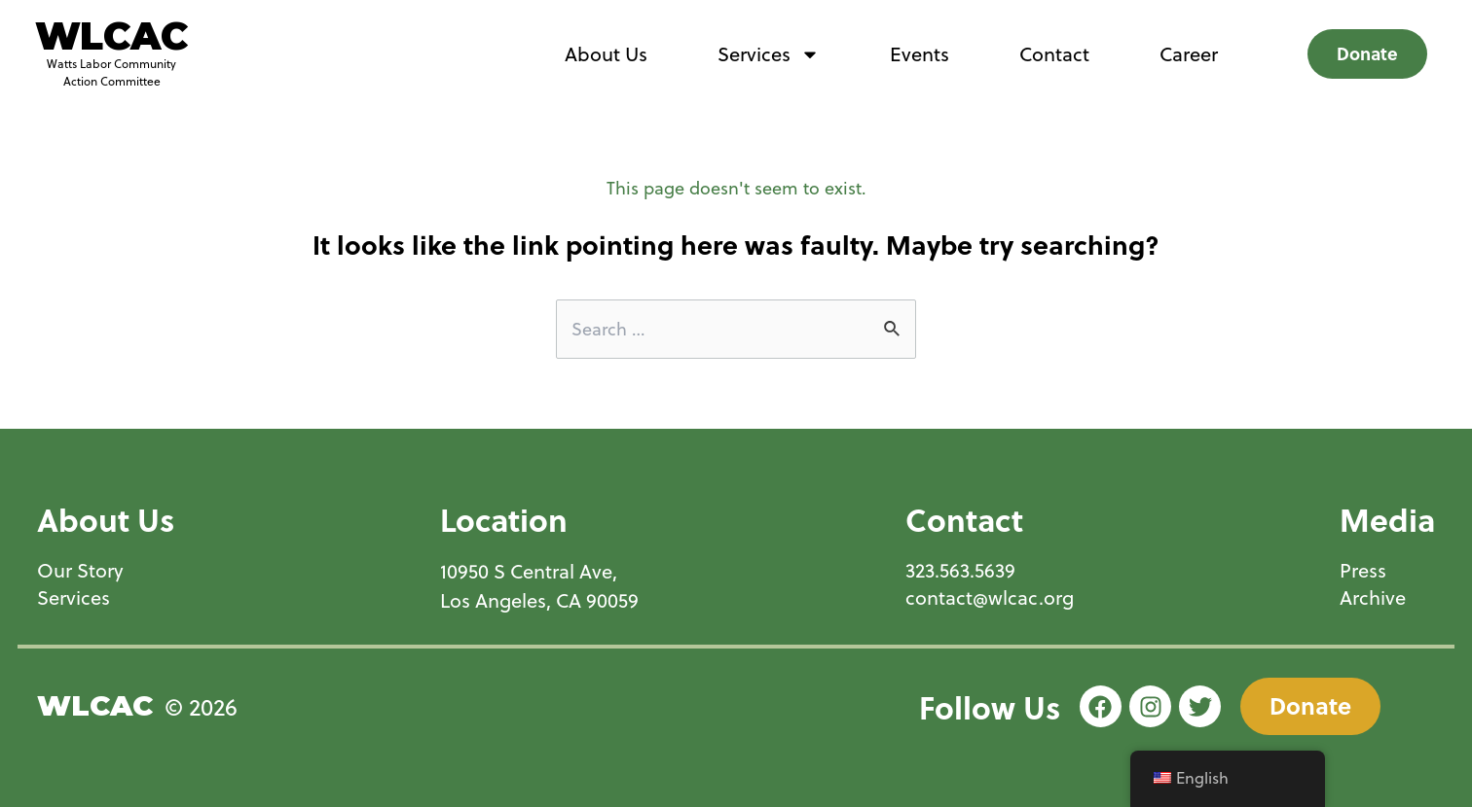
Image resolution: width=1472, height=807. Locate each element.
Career (1188, 54)
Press (1363, 570)
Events (919, 54)
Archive (1373, 598)
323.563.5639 (960, 570)
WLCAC (111, 36)
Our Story (80, 570)
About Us (606, 54)
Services (769, 54)
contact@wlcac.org (989, 598)
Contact (1054, 54)
